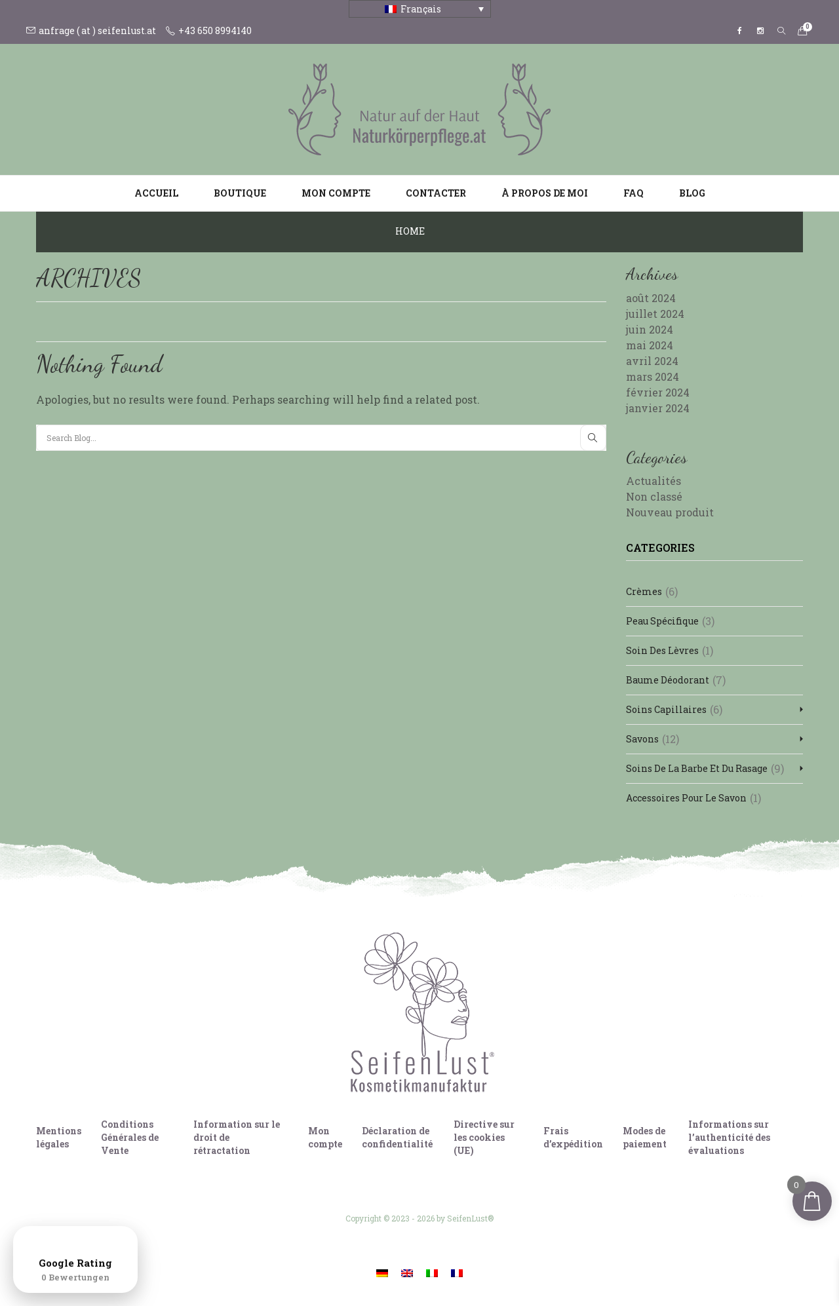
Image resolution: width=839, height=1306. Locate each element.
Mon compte (336, 193)
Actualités (653, 481)
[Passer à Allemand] (382, 1272)
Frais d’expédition (573, 1137)
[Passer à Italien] (432, 1272)
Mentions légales (58, 1137)
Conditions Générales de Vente (130, 1137)
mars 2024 (652, 376)
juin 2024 (649, 329)
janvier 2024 (658, 408)
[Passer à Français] (456, 1272)
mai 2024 (649, 345)
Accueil (156, 193)
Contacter (436, 193)
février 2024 (658, 392)
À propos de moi (544, 193)
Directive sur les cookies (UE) (484, 1137)
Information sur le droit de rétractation (236, 1137)
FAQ (633, 193)
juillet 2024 (655, 313)
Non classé (654, 496)
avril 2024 (652, 361)
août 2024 (651, 298)
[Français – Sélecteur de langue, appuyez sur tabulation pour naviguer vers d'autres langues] (420, 9)
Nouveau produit (670, 512)
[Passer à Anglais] (407, 1272)
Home (410, 231)
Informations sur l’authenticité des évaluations (729, 1137)
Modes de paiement (645, 1137)
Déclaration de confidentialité (397, 1137)
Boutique (240, 193)
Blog (692, 193)
